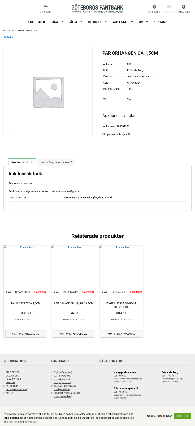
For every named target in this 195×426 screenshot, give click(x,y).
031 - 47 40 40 (168, 376)
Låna (54, 22)
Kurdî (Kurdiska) (62, 389)
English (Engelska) (63, 372)
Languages (184, 12)
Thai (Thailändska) (63, 396)
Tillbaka (8, 37)
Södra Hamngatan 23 (126, 388)
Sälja (72, 22)
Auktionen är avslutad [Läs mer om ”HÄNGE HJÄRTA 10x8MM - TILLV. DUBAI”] (121, 334)
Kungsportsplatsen (125, 372)
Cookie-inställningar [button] (159, 415)
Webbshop (95, 22)
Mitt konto (154, 12)
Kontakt (160, 22)
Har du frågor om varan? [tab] (56, 162)
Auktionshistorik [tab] (22, 162)
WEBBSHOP (12, 386)
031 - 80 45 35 (120, 376)
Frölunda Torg (170, 372)
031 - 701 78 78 (120, 392)
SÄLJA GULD (12, 375)
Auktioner (120, 22)
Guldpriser (36, 22)
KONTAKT (11, 393)
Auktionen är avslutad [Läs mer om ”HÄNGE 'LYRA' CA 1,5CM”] (26, 334)
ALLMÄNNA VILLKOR (16, 389)
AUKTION (10, 382)
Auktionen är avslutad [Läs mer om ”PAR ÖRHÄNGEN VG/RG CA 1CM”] (73, 334)
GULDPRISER (12, 372)
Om (141, 22)
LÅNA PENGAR (13, 379)
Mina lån (169, 12)
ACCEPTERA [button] (182, 416)
